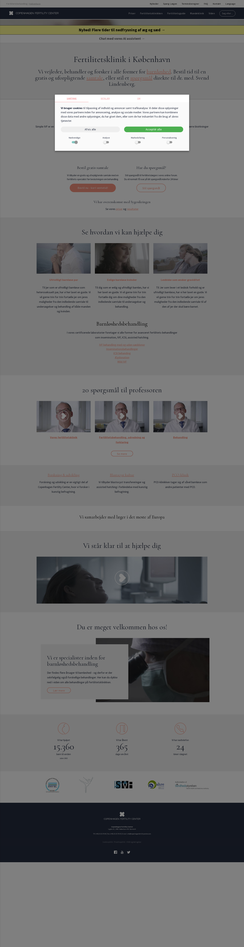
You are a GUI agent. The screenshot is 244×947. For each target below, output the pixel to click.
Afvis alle (90, 129)
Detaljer (105, 98)
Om (138, 98)
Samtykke (72, 98)
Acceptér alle (154, 129)
